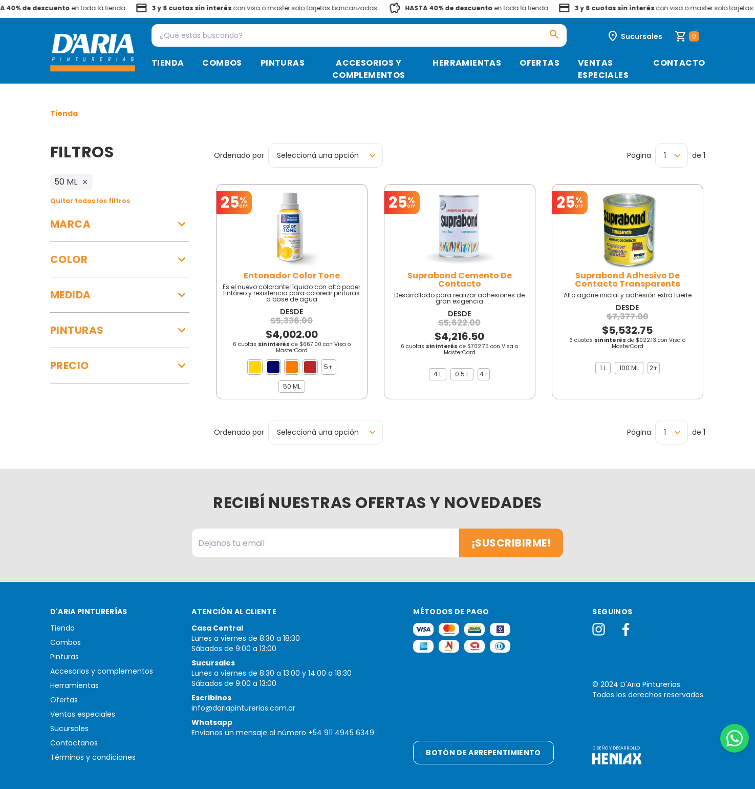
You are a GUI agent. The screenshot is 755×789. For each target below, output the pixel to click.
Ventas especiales (603, 69)
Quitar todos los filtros (90, 200)
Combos (222, 63)
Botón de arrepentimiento (483, 752)
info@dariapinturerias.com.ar (243, 708)
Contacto (679, 63)
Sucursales (69, 728)
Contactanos (74, 743)
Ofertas (539, 63)
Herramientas (467, 63)
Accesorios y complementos (368, 69)
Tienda (168, 63)
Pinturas (283, 63)
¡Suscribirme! (511, 543)
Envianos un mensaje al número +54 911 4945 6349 (282, 732)
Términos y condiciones (93, 757)
